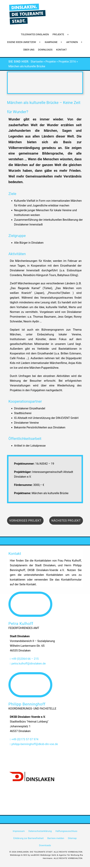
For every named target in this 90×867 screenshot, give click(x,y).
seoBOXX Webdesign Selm (43, 855)
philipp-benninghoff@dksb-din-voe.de (34, 744)
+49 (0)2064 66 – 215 (24, 658)
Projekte (58, 34)
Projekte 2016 (67, 61)
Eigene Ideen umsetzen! (21, 42)
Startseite (37, 61)
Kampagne (51, 42)
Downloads (45, 49)
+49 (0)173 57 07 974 (24, 739)
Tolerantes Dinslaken (35, 34)
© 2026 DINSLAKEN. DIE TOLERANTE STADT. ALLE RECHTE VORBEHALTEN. (46, 852)
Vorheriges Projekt (25, 520)
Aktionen (72, 42)
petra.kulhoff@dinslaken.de (28, 663)
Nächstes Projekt (66, 520)
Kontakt (61, 49)
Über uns (28, 49)
